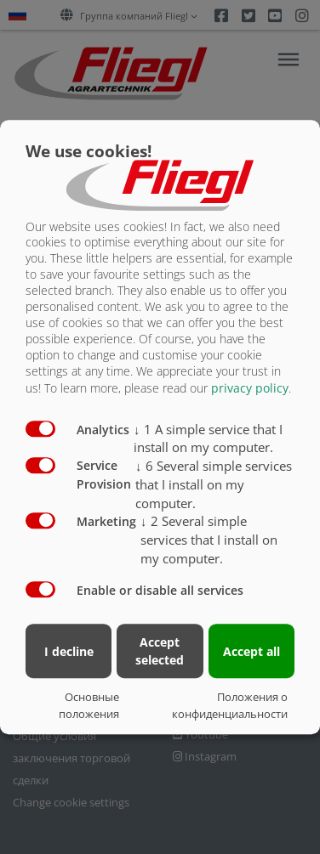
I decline (69, 651)
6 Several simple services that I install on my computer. (213, 484)
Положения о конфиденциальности (230, 705)
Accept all (251, 651)
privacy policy (250, 388)
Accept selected (159, 651)
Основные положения (89, 705)
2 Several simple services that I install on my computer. (208, 539)
